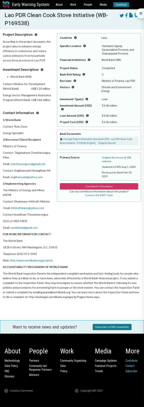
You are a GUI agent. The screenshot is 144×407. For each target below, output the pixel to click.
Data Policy (11, 366)
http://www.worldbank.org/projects (31, 260)
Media (103, 4)
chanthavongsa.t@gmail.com (27, 164)
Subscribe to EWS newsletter (112, 327)
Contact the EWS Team (99, 195)
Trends (99, 371)
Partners (34, 360)
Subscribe (131, 371)
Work (73, 4)
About (59, 4)
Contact (130, 366)
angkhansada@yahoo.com (26, 177)
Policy (64, 371)
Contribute (121, 4)
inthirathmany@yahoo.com (27, 208)
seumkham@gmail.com (24, 227)
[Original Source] (107, 143)
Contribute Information (99, 186)
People (88, 4)
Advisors (34, 375)
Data (63, 366)
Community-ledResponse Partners (40, 367)
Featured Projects (105, 366)
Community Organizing (73, 360)
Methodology (12, 360)
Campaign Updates (106, 360)
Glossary (9, 376)
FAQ (6, 371)
